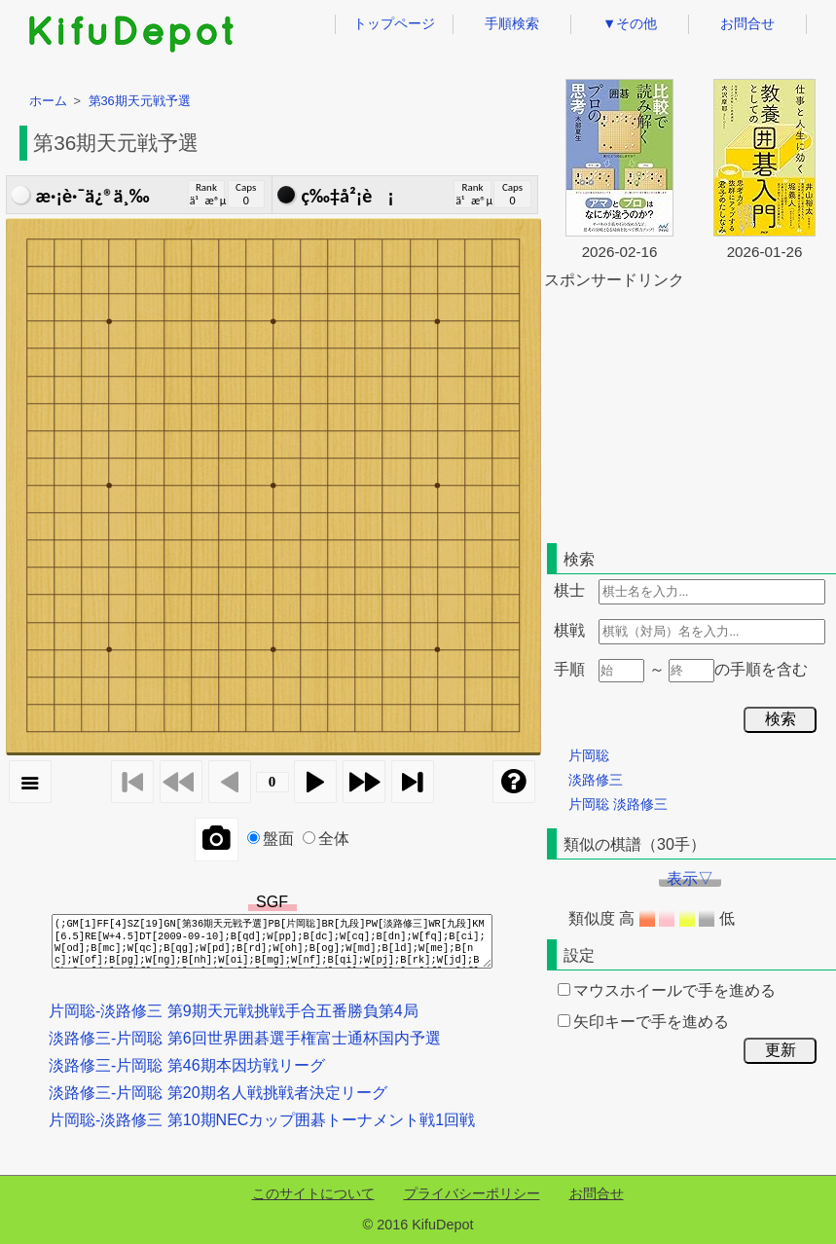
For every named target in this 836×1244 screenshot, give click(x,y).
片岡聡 (588, 755)
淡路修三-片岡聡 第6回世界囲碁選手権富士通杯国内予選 (245, 1038)
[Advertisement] (690, 412)
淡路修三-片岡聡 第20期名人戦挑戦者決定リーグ (218, 1092)
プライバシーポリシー (472, 1193)
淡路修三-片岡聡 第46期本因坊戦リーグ (187, 1065)
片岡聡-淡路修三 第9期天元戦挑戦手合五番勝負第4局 (233, 1011)
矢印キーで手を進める (643, 1021)
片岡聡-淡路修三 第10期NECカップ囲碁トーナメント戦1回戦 (262, 1120)
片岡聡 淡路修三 (618, 804)
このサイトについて (313, 1193)
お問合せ (747, 23)
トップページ (394, 23)
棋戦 (569, 630)
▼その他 (629, 23)
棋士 (569, 590)
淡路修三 (595, 779)
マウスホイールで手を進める (667, 990)
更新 (780, 1050)
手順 (569, 669)
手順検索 (512, 23)
